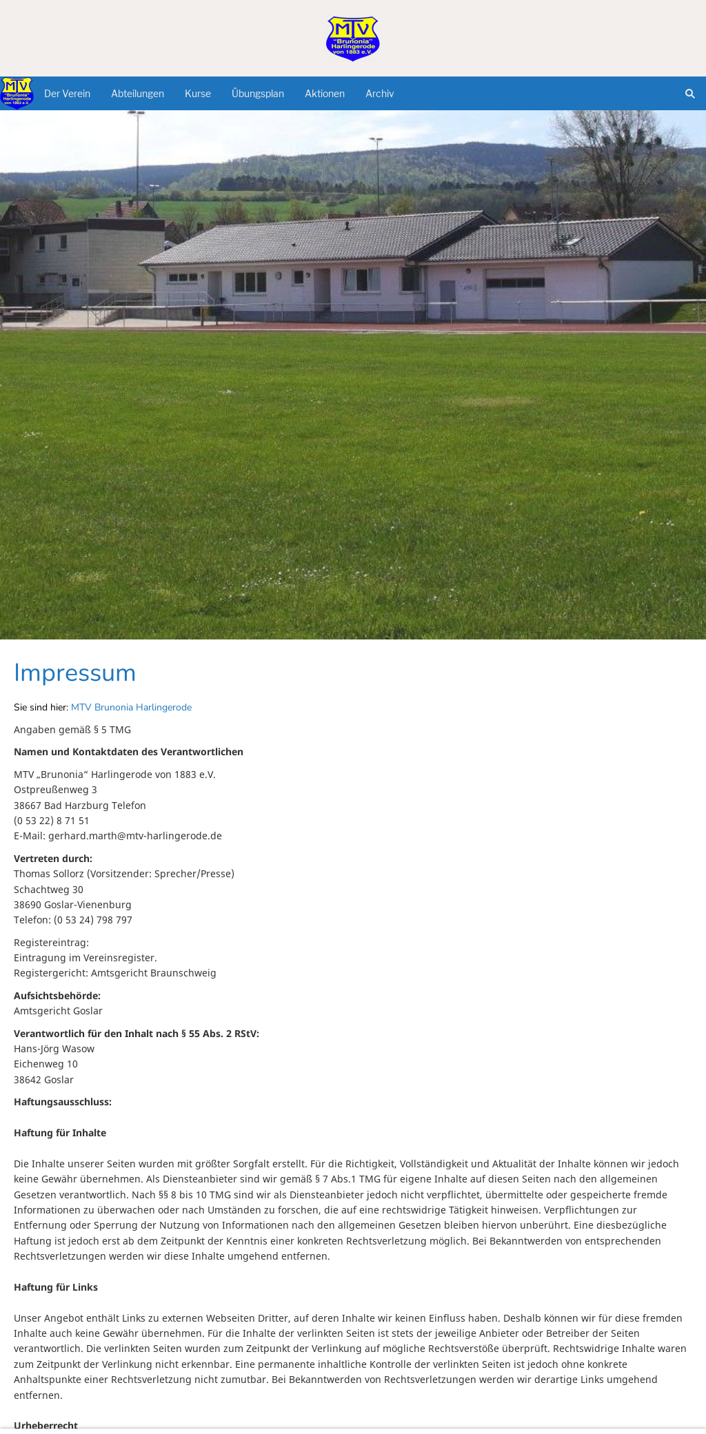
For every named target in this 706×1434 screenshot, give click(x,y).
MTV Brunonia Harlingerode (131, 707)
